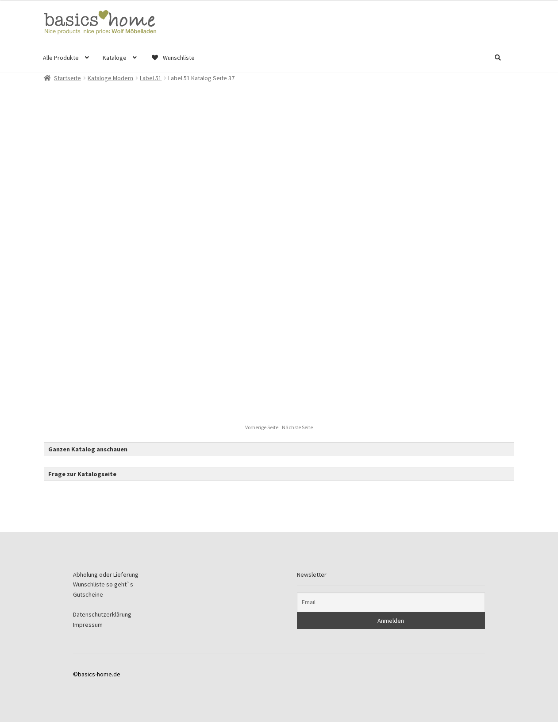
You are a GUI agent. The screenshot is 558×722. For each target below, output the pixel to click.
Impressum (88, 625)
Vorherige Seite (262, 427)
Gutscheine (88, 594)
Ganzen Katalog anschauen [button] (87, 449)
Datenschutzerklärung (102, 614)
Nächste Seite (297, 427)
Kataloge (115, 58)
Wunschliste (172, 58)
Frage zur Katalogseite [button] (82, 474)
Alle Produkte (61, 58)
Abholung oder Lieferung (106, 574)
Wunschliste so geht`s (103, 584)
